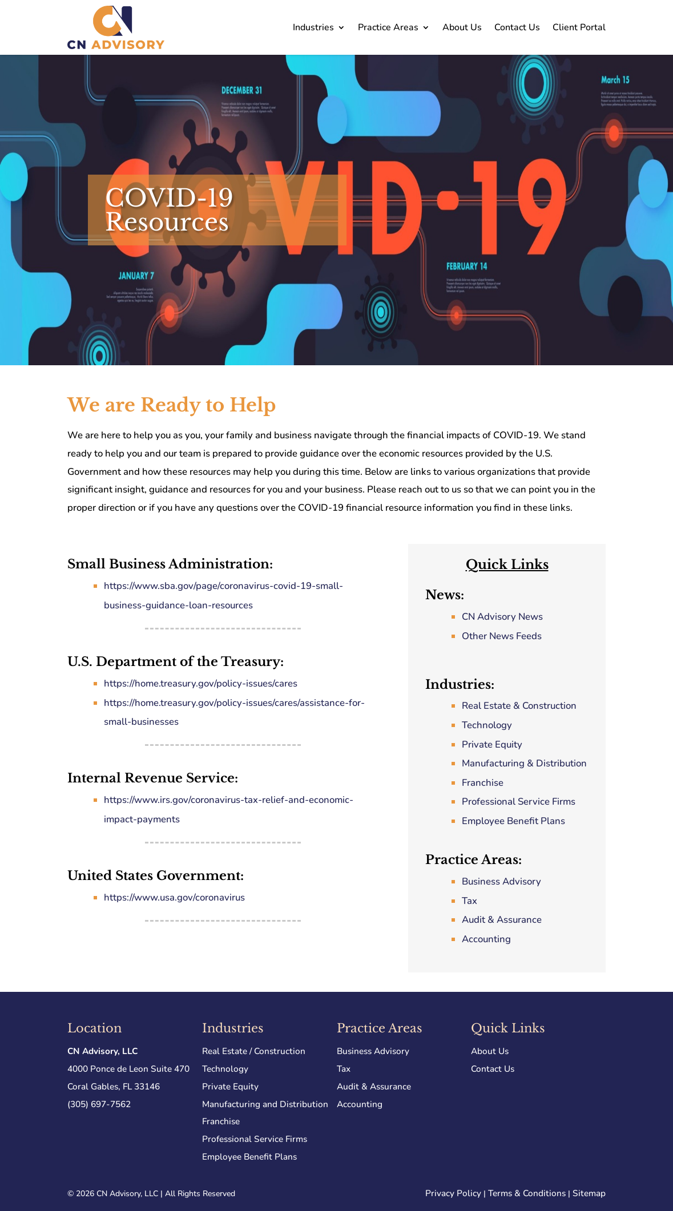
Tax (469, 900)
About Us (462, 27)
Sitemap (589, 1193)
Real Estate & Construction (519, 705)
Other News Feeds (502, 636)
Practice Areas (388, 27)
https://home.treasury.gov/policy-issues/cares (200, 683)
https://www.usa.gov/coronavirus (174, 897)
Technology (487, 725)
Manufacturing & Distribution (524, 763)
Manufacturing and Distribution (265, 1104)
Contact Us (517, 27)
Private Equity (492, 744)
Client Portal (579, 27)
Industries (313, 27)
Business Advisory (501, 881)
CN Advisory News (502, 616)
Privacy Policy (453, 1193)
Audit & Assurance (502, 919)
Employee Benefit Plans (513, 820)
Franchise (482, 782)
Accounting (486, 939)
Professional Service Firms (518, 801)
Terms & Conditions (527, 1193)
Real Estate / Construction (253, 1051)
